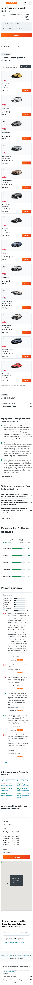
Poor (6, 610)
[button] (3, 3)
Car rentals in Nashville (22, 957)
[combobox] (4, 17)
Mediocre (8, 608)
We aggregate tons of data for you (17, 980)
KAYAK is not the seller (17, 977)
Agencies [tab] (6, 932)
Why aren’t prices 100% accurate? (17, 983)
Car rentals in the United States (22, 955)
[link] (16, 857)
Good (7, 602)
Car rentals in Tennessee (9, 957)
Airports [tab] (14, 932)
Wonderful (8, 598)
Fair (6, 606)
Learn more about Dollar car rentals (14, 942)
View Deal (26, 90)
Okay (6, 604)
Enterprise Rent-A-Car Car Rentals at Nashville (24, 795)
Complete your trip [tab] (25, 932)
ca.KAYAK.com (4, 955)
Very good (8, 600)
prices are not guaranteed (9, 971)
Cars (11, 955)
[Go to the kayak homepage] (11, 3)
